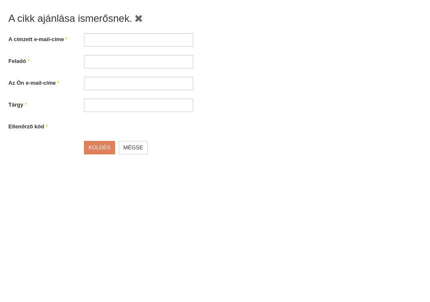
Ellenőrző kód (28, 126)
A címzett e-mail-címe (38, 39)
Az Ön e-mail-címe (33, 83)
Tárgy (17, 105)
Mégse (133, 147)
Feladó (19, 61)
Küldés (99, 147)
